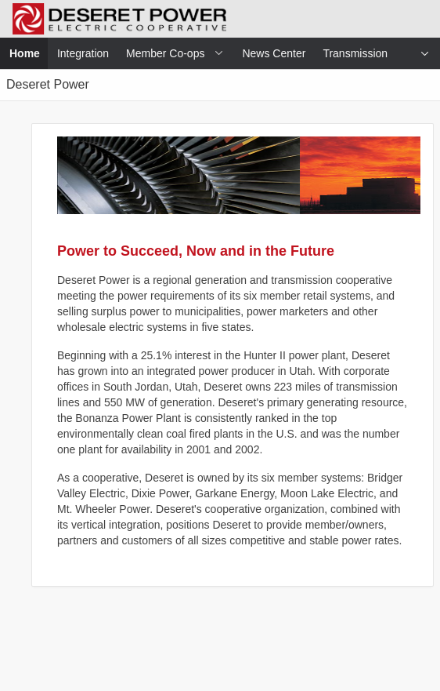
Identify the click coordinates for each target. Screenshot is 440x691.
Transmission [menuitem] (355, 53)
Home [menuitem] (29, 53)
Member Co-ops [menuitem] (165, 53)
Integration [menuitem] (83, 53)
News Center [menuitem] (273, 53)
